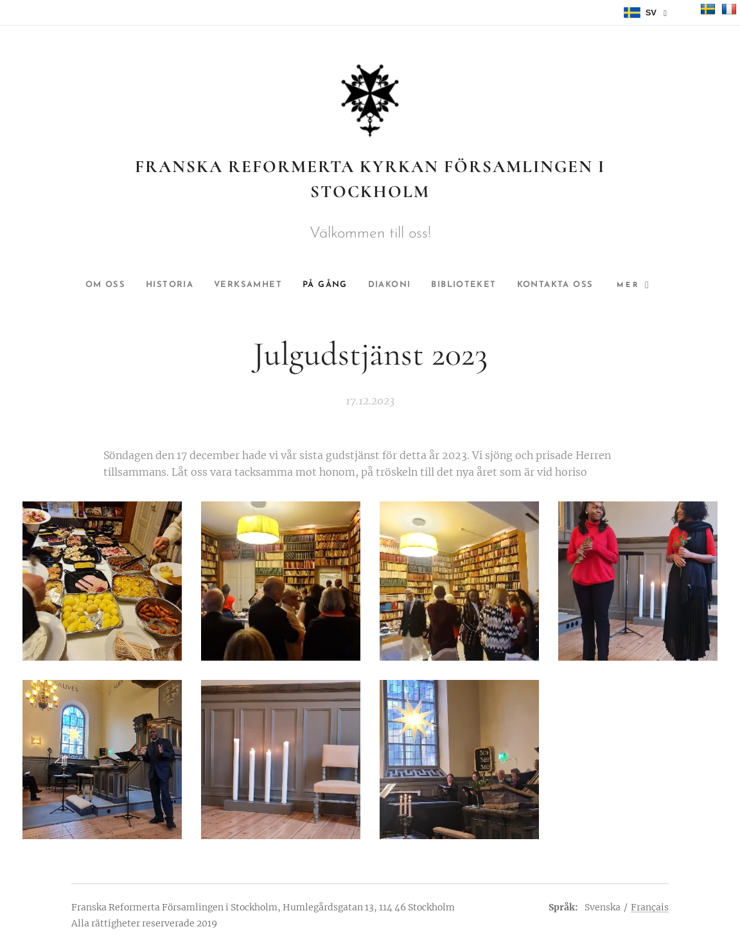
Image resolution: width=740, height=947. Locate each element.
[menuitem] (141, 285)
